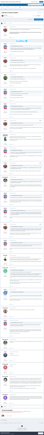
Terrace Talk (11, 16)
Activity (6, 4)
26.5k (5, 34)
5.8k (5, 263)
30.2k (5, 51)
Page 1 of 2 (10, 23)
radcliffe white (5, 364)
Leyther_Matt (5, 267)
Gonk (5, 351)
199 (5, 402)
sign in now (21, 411)
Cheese (5, 43)
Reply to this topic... (9, 415)
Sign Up (41, 1)
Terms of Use (12, 433)
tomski (6, 15)
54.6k (5, 143)
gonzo (5, 74)
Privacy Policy (20, 428)
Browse (2, 5)
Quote (12, 37)
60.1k (5, 82)
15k (5, 275)
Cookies (24, 428)
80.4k (5, 298)
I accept (40, 433)
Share (34, 15)
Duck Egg (5, 255)
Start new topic (30, 19)
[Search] (32, 4)
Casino (5, 289)
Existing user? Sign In (35, 1)
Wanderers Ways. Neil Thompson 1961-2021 (11, 1)
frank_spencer (5, 177)
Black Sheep (5, 394)
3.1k (5, 315)
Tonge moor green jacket (5, 135)
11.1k (5, 359)
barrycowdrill (5, 376)
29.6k (5, 347)
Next (5, 23)
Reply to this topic (38, 19)
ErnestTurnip (5, 307)
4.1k (5, 384)
